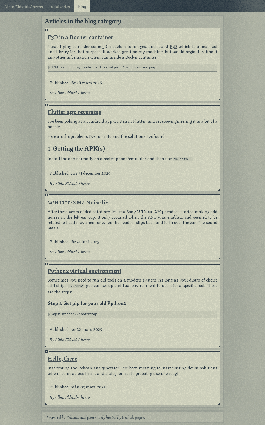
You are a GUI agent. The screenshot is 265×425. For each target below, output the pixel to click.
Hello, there (62, 357)
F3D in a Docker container (80, 36)
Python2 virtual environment (84, 270)
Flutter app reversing (74, 111)
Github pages (133, 416)
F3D (173, 46)
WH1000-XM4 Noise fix (78, 201)
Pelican (85, 367)
